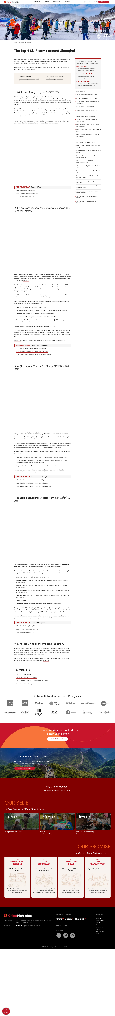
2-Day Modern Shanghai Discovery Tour (27, 193)
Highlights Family (63, 915)
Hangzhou (26, 280)
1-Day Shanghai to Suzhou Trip (25, 196)
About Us (67, 2)
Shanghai (29, 42)
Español (73, 923)
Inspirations (56, 2)
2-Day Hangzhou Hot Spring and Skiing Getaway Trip (31, 348)
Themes (47, 2)
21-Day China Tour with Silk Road (85, 106)
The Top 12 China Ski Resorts (24, 674)
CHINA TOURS (37, 2)
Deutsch (58, 923)
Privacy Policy (100, 931)
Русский (58, 925)
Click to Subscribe (24, 768)
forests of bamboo (21, 437)
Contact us (17, 340)
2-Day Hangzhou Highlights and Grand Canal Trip (30, 480)
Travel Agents (100, 920)
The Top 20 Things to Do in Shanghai (26, 677)
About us (98, 918)
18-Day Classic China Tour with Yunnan (86, 110)
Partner (98, 929)
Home (15, 42)
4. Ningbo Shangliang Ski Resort (54, 79)
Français (65, 923)
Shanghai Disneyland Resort (30, 121)
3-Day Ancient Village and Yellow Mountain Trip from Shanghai (33, 354)
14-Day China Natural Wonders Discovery (87, 94)
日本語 (65, 925)
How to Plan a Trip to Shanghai (25, 684)
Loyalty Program (100, 927)
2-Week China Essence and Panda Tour (86, 98)
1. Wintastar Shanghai (25, 76)
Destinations (22, 42)
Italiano (80, 923)
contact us (46, 660)
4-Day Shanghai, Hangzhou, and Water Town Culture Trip (32, 351)
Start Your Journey (103, 1)
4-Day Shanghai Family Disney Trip (25, 190)
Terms (97, 933)
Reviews (98, 922)
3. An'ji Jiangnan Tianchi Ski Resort (55, 76)
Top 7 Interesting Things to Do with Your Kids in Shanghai (32, 681)
